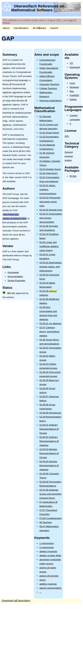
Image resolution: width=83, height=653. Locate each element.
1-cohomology (46, 543)
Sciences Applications (50, 100)
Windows (74, 87)
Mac (72, 91)
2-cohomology (46, 547)
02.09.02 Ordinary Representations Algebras (49, 441)
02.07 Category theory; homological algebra (49, 331)
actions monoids (49, 576)
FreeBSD (74, 95)
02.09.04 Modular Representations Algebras (49, 465)
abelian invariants (48, 551)
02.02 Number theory (50, 169)
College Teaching (48, 88)
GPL (66, 136)
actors (42, 580)
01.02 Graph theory (49, 132)
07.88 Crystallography (50, 518)
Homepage (13, 272)
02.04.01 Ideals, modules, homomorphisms (47, 189)
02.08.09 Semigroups (50, 412)
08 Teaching (45, 522)
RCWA (73, 176)
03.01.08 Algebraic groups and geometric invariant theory (50, 494)
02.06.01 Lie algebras (50, 323)
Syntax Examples (16, 280)
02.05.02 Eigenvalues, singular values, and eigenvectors (50, 266)
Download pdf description (16, 600)
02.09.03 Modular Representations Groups (49, 453)
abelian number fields (50, 555)
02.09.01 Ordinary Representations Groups (49, 429)
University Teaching (49, 84)
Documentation (15, 276)
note (70, 20)
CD (71, 63)
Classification (20, 28)
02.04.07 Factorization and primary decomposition (50, 218)
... (40, 592)
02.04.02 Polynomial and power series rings (49, 201)
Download (75, 67)
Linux (72, 83)
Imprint (54, 28)
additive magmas (48, 584)
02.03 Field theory (48, 173)
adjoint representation (50, 588)
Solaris (73, 99)
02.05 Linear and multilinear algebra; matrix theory (49, 246)
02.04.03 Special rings (50, 210)
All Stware (39, 28)
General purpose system (68, 156)
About (6, 28)
